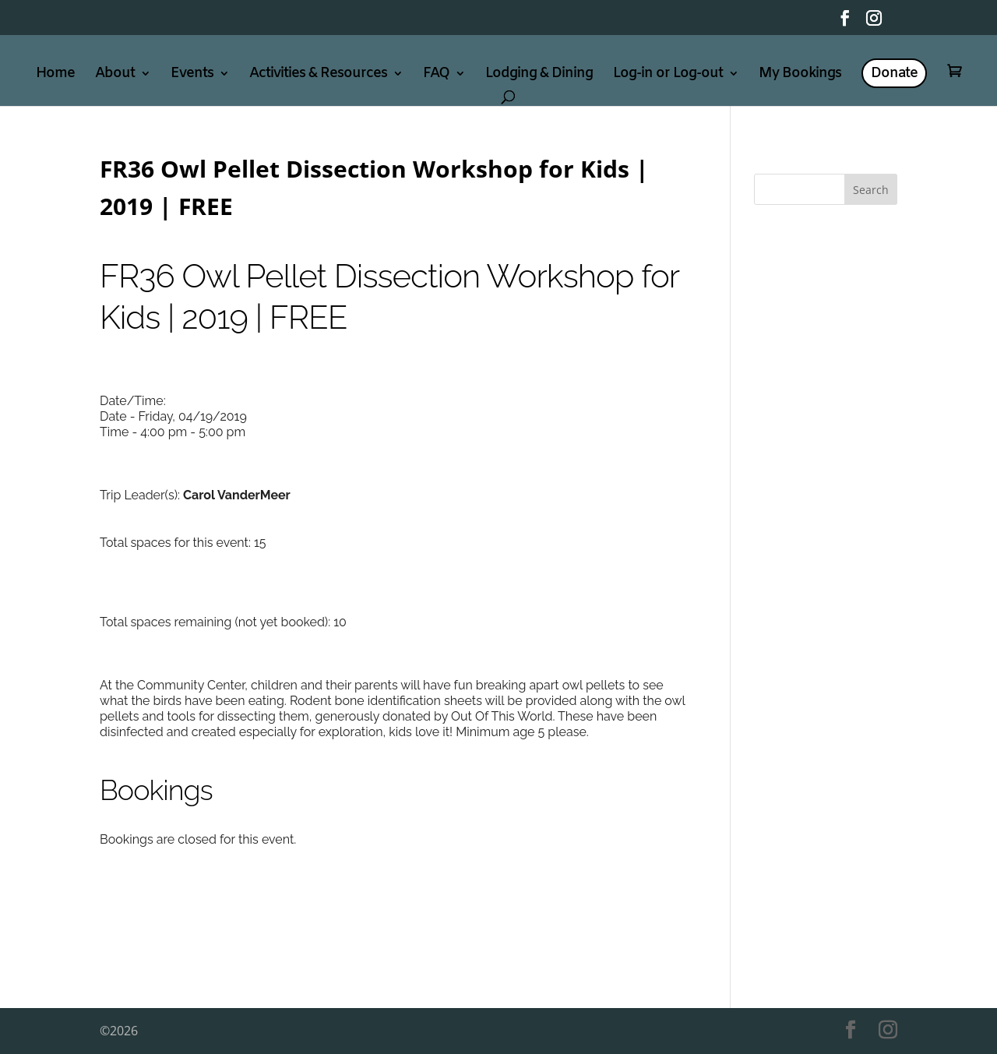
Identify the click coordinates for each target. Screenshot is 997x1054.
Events (192, 75)
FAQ (436, 75)
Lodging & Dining (539, 75)
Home (55, 75)
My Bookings (800, 75)
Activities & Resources (318, 75)
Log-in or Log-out (668, 75)
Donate (894, 73)
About (115, 75)
